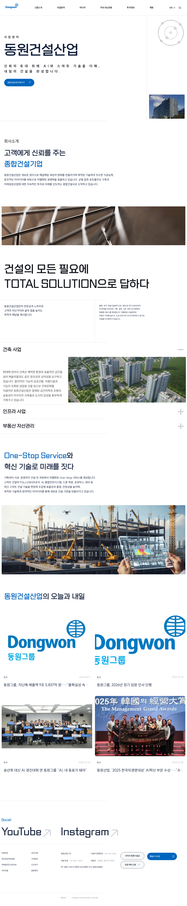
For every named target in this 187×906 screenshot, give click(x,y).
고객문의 (34, 862)
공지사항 (34, 856)
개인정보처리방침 (8, 862)
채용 (150, 8)
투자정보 (130, 8)
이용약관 (4, 856)
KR (171, 8)
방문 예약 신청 (132, 868)
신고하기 (34, 868)
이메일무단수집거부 (8, 868)
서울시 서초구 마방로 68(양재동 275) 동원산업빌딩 (82, 870)
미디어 (83, 8)
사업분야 (62, 8)
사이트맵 (4, 874)
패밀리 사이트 (162, 859)
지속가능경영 (106, 8)
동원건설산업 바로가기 (20, 85)
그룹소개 (40, 8)
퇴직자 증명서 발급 (132, 859)
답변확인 (34, 874)
